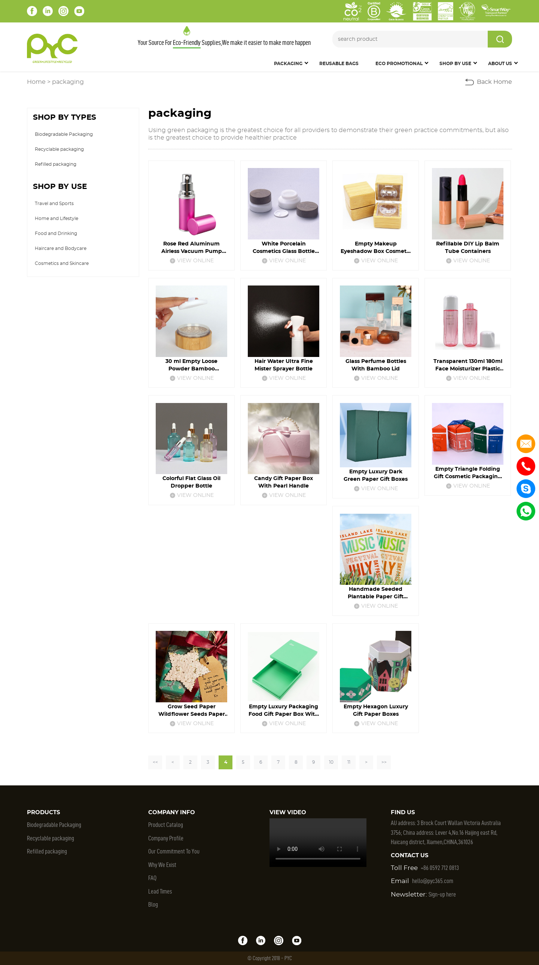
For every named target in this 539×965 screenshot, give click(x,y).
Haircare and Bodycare (60, 248)
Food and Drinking (56, 233)
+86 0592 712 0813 (440, 867)
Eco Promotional (399, 63)
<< (155, 762)
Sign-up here (442, 894)
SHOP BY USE (455, 63)
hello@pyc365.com (432, 880)
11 (348, 762)
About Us (500, 63)
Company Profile (165, 838)
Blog (153, 904)
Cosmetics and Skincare (62, 263)
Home (36, 82)
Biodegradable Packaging (64, 134)
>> (384, 762)
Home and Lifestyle (56, 218)
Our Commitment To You (174, 851)
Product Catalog (165, 824)
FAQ (152, 877)
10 (331, 762)
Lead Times (160, 891)
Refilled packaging (55, 164)
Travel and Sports (54, 203)
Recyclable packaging (59, 149)
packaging (68, 82)
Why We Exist (162, 864)
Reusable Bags (339, 63)
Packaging (288, 63)
